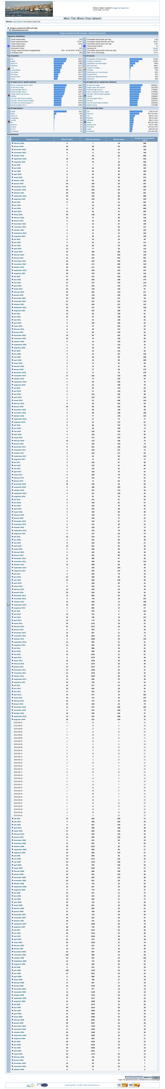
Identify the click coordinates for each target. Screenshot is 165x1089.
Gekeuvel (90, 79)
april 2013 (17, 620)
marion (13, 127)
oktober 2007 (18, 921)
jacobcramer (15, 77)
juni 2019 (16, 391)
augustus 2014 (18, 571)
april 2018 (17, 434)
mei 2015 (16, 543)
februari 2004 (18, 1057)
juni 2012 (16, 651)
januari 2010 (17, 837)
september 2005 (19, 998)
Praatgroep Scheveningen (96, 59)
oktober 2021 (18, 304)
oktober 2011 (18, 676)
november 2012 (19, 636)
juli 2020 (16, 351)
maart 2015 (17, 549)
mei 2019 (16, 394)
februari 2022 (18, 292)
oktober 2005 (18, 995)
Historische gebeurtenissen (97, 77)
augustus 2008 (18, 890)
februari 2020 (18, 366)
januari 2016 (17, 518)
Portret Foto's (92, 74)
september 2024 (19, 196)
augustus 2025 (18, 162)
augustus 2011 (18, 682)
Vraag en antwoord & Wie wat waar (24, 28)
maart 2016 (17, 512)
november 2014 (19, 561)
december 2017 (19, 447)
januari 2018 (17, 444)
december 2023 (19, 224)
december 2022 (19, 261)
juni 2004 (16, 1045)
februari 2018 (18, 441)
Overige (90, 70)
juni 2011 (16, 688)
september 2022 (19, 270)
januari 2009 (17, 874)
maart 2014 (17, 586)
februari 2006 (18, 983)
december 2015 (19, 521)
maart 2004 (17, 1054)
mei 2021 (16, 320)
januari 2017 (17, 481)
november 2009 (19, 843)
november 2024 (19, 190)
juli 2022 (16, 276)
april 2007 (17, 939)
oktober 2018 (18, 416)
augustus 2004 (18, 1038)
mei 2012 (16, 654)
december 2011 (19, 670)
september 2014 (19, 568)
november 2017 (19, 450)
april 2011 (17, 695)
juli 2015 (16, 537)
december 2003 (19, 1063)
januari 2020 (17, 369)
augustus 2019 (18, 385)
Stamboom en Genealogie (96, 63)
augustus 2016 (18, 496)
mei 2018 (16, 431)
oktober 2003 (18, 1069)
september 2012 (19, 642)
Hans (13, 79)
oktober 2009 (18, 846)
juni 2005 (16, 1007)
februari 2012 (18, 664)
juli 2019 (16, 388)
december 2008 (19, 877)
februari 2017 (18, 478)
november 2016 (19, 487)
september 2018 (19, 419)
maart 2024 (17, 215)
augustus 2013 (18, 608)
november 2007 (19, 918)
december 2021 (19, 298)
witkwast (14, 66)
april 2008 (17, 902)
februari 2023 (18, 255)
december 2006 (19, 952)
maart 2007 (17, 942)
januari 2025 (17, 184)
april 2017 (17, 472)
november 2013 (19, 599)
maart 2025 (17, 177)
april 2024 (17, 211)
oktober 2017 (18, 453)
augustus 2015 (18, 534)
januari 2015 (17, 555)
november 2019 (19, 376)
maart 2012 (17, 661)
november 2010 (19, 710)
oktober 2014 (18, 565)
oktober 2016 (18, 490)
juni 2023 (16, 242)
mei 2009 (16, 862)
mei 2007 (16, 936)
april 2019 (17, 397)
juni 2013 (16, 614)
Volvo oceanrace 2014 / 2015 (22, 85)
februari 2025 (18, 180)
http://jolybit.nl (18, 22)
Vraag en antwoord (94, 61)
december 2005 (19, 989)
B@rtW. (90, 118)
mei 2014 (16, 580)
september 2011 (19, 679)
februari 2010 (18, 834)
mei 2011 (16, 692)
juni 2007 (16, 933)
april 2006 (17, 976)
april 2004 (17, 1051)
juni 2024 (16, 205)
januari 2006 (17, 986)
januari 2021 (17, 332)
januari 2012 (17, 667)
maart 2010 (17, 831)
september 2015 (19, 530)
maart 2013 (17, 623)
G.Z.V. (13, 129)
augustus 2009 (18, 853)
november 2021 (19, 301)
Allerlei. (14, 96)
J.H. (12, 68)
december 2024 (19, 187)
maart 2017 (17, 475)
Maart (89, 122)
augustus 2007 (18, 927)
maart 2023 (17, 252)
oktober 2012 (18, 639)
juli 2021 (16, 314)
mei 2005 (16, 1011)
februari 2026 (18, 143)
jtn (12, 122)
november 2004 (19, 1029)
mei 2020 (16, 357)
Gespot (89, 101)
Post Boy (14, 74)
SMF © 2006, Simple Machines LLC (89, 1085)
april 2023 (17, 249)
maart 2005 (17, 1017)
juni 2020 (16, 354)
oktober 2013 (18, 602)
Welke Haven (92, 105)
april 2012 (17, 657)
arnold (13, 120)
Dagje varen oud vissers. (20, 94)
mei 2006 (16, 973)
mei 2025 (16, 171)
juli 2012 (16, 648)
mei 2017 (16, 469)
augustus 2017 (18, 459)
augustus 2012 (18, 645)
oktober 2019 (18, 379)
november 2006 (19, 955)
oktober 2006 (18, 958)
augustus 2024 (18, 199)
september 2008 (19, 887)
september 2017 (19, 456)
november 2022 (19, 264)
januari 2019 (17, 407)
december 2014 (19, 558)
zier (12, 59)
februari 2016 (18, 515)
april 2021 (17, 323)
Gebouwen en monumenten (97, 72)
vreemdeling (15, 70)
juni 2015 (16, 540)
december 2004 (19, 1026)
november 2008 (19, 880)
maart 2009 (17, 868)
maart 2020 (17, 363)
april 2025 (17, 174)
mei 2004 (16, 1048)
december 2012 (19, 633)
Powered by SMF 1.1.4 (71, 1085)
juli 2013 (16, 611)
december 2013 (19, 596)
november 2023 (19, 227)
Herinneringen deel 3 (19, 92)
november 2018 (19, 413)
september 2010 (19, 716)
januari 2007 (17, 949)
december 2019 (19, 372)
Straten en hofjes (93, 68)
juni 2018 (16, 428)
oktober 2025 (18, 156)
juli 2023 (16, 239)
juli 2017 (16, 462)
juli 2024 (16, 202)
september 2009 (19, 849)
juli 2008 (16, 893)
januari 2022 (17, 295)
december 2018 (19, 410)
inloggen (115, 8)
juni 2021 (16, 317)
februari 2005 (18, 1020)
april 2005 (17, 1014)
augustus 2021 (18, 311)
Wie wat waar (92, 66)
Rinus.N (14, 63)
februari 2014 (18, 589)
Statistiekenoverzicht (20, 30)
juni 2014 (16, 577)
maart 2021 (17, 326)
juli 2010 (16, 819)
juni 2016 (16, 503)
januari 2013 (17, 630)
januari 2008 (17, 911)
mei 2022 (16, 283)
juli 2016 (16, 499)
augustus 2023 (18, 236)
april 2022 (17, 286)
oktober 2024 (18, 193)
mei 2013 (16, 617)
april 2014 (17, 583)
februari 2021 (18, 329)
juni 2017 (16, 465)
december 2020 (19, 335)
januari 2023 (17, 258)
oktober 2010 (18, 713)
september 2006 (19, 961)
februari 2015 (18, 552)
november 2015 (19, 524)
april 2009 (17, 865)
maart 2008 (17, 905)
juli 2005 (16, 1004)
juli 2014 (16, 574)
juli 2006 (16, 967)
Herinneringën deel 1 (19, 105)
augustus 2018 (18, 422)
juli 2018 (16, 425)
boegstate (14, 118)
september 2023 (19, 233)
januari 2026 (17, 146)
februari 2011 (18, 701)
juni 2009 (16, 859)
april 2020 (17, 360)
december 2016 (19, 484)
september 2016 (19, 493)
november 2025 (19, 153)
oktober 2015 (18, 527)
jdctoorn (14, 125)
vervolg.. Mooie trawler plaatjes (22, 101)
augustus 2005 (18, 1001)
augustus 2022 (18, 273)
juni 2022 (16, 280)
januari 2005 (17, 1023)
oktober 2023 (18, 230)
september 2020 (19, 345)
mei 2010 (16, 825)
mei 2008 (16, 899)
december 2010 (19, 707)
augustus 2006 (18, 964)
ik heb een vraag (17, 87)
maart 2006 (17, 980)
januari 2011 (17, 704)
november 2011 (19, 673)
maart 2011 (17, 698)
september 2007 (19, 924)
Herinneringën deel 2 (19, 90)
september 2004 (19, 1035)
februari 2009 (18, 871)
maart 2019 (17, 400)
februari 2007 (18, 946)
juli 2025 (16, 165)
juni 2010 (16, 822)
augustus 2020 (18, 348)
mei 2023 (16, 246)
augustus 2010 (18, 719)
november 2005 (19, 992)
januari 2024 (17, 221)
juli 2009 (16, 856)
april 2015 (17, 546)
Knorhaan (14, 72)
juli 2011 (16, 685)
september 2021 (19, 307)
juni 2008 (16, 896)
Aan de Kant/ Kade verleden (21, 98)
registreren (125, 8)
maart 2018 (17, 438)
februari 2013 (18, 626)
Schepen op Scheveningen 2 (21, 103)
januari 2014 (17, 592)
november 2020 (19, 338)
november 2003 (19, 1066)
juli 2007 (16, 930)
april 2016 (17, 509)
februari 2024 (18, 218)
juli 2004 (16, 1042)
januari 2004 (17, 1060)
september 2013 (19, 605)
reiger (13, 61)
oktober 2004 (18, 1032)
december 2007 (19, 915)
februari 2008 (18, 908)
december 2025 (19, 149)
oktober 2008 (18, 884)
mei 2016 (16, 506)
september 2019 (19, 382)
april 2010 (17, 828)
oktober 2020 (18, 342)
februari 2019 (18, 403)
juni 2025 (16, 168)
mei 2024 (16, 208)
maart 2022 (17, 289)
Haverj (155, 48)
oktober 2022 (18, 267)
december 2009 (19, 840)
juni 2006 (16, 970)
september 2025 (19, 159)
